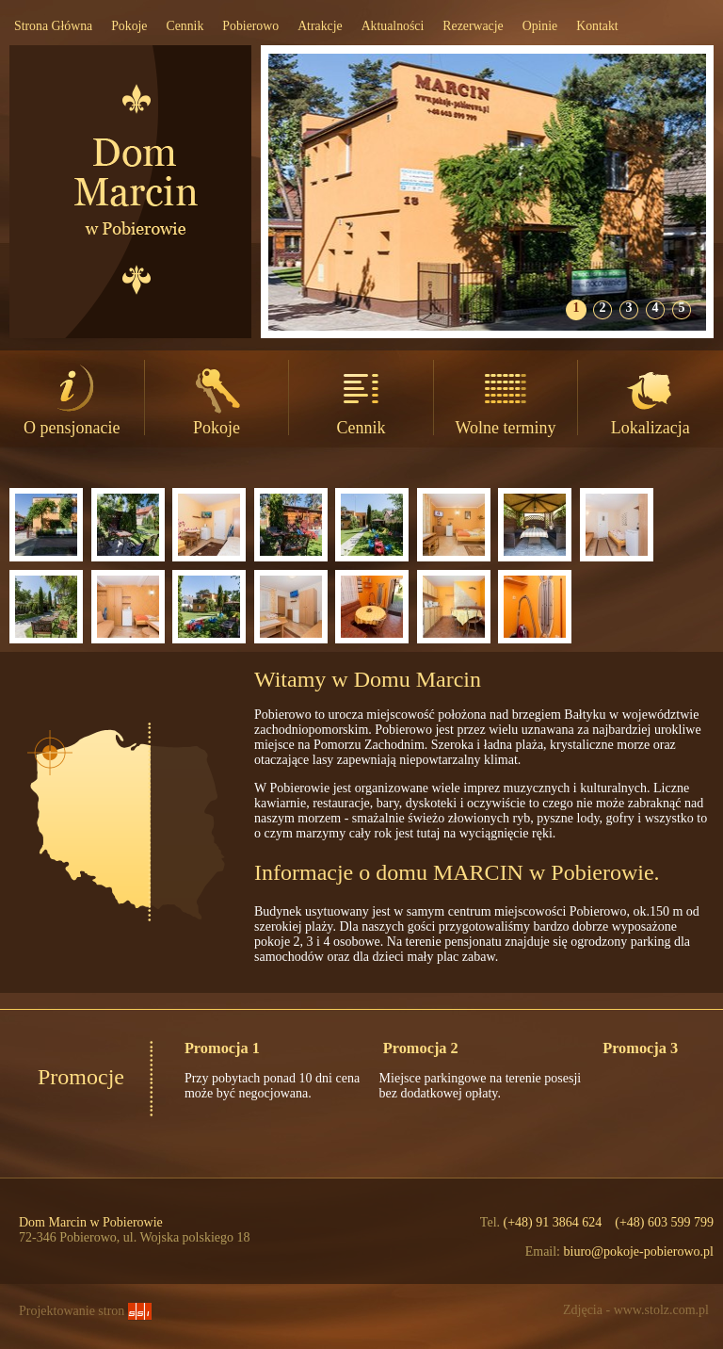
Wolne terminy (506, 398)
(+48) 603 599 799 (664, 1222)
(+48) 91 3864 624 (553, 1222)
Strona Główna (53, 26)
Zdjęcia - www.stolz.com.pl (636, 1310)
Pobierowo (250, 26)
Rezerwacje (472, 26)
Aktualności (393, 26)
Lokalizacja (650, 398)
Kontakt (597, 26)
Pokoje (129, 26)
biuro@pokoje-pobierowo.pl (639, 1251)
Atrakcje (320, 26)
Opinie (540, 26)
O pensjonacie (72, 398)
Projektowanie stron (85, 1311)
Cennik (184, 26)
